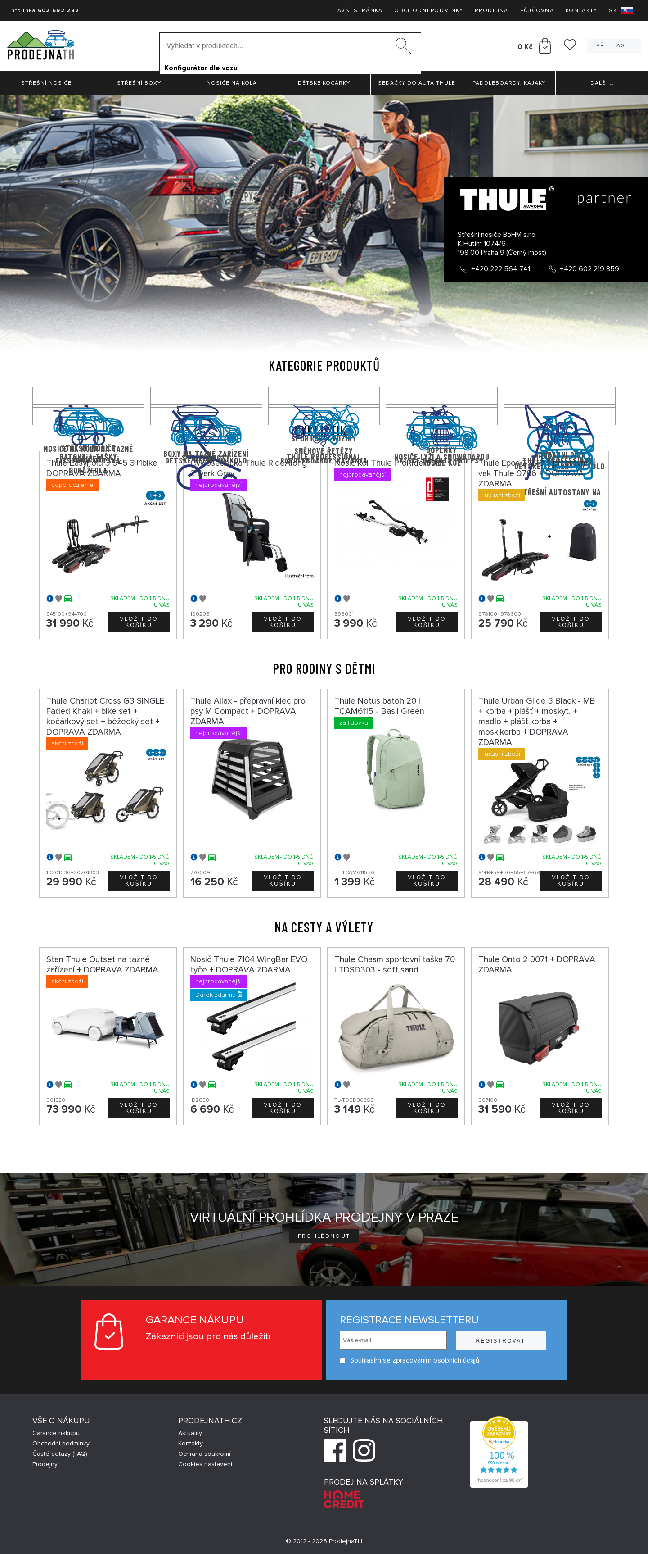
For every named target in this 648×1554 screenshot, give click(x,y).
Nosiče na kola (232, 83)
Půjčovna (537, 10)
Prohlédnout (324, 1236)
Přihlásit (614, 45)
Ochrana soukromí (204, 1454)
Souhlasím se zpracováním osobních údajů (409, 1360)
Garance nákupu (56, 1433)
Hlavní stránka (355, 10)
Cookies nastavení (205, 1464)
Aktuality (190, 1433)
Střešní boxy (139, 83)
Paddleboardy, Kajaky (509, 83)
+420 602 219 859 (589, 268)
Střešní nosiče (46, 83)
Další (602, 83)
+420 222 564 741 (500, 268)
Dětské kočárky (324, 83)
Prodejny (45, 1464)
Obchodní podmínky (428, 10)
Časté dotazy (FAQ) (59, 1454)
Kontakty (581, 10)
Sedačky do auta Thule (416, 83)
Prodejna (491, 10)
